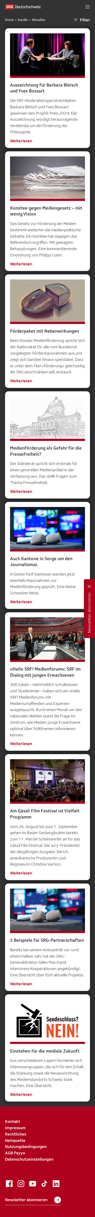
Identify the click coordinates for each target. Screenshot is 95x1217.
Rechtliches (15, 1134)
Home (9, 20)
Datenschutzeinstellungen (29, 1159)
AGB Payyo (15, 1153)
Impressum (15, 1127)
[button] (87, 6)
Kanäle (23, 20)
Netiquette (15, 1140)
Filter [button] (81, 20)
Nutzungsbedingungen (26, 1146)
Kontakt (12, 1121)
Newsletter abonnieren (33, 1200)
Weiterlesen (21, 141)
